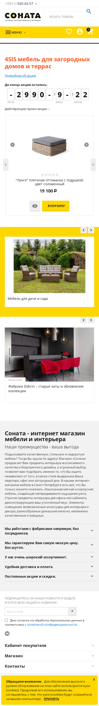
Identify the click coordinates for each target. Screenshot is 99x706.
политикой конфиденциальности (52, 624)
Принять (51, 699)
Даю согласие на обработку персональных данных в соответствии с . (44, 622)
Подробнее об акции (20, 75)
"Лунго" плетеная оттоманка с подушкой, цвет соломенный (50, 182)
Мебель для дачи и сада (28, 298)
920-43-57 (19, 3)
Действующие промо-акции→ (27, 109)
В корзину (56, 206)
